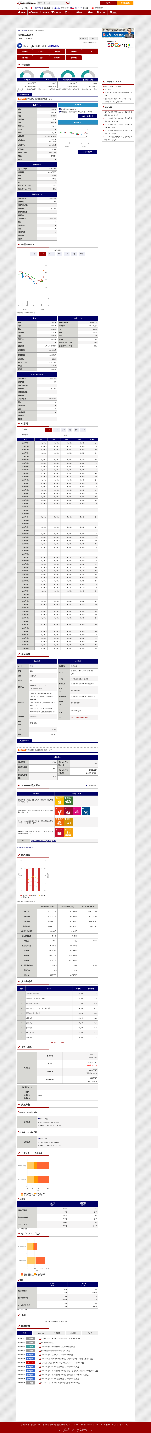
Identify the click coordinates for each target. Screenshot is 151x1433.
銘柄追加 (83, 38)
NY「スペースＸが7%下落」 (114, 102)
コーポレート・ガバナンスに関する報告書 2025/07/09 (58, 1383)
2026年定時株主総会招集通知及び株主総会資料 (55, 1347)
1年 (59, 254)
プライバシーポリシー (73, 1425)
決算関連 (57, 1333)
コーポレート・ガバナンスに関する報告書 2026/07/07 (58, 1339)
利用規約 (62, 1425)
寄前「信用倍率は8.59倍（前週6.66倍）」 (118, 99)
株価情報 (25, 52)
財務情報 (25, 58)
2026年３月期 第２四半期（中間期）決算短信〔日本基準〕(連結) (62, 1375)
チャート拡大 (87, 152)
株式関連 (73, 1333)
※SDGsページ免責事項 (25, 847)
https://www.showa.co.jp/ (79, 717)
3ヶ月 (42, 254)
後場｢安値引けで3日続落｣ (113, 86)
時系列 (57, 52)
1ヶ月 (34, 254)
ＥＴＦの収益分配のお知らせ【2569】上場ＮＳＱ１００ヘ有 (118, 113)
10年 (81, 254)
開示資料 (74, 58)
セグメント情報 (57, 1043)
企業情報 (74, 52)
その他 (89, 1333)
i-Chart (89, 1425)
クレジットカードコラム (122, 1425)
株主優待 (57, 58)
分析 (40, 58)
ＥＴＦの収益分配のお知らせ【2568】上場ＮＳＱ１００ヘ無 (118, 119)
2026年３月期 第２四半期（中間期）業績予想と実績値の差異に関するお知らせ (67, 1371)
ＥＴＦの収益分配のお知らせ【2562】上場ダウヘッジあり (118, 132)
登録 (125, 3)
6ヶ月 (51, 254)
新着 (24, 1333)
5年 (74, 254)
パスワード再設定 (43, 1425)
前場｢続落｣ (108, 89)
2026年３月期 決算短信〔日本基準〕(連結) (54, 1355)
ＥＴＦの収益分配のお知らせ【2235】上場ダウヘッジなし (118, 138)
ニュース (41, 1333)
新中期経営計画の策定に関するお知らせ (53, 1351)
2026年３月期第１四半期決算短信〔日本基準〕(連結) (57, 1379)
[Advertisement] (75, 21)
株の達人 (83, 1425)
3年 (66, 254)
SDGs (90, 52)
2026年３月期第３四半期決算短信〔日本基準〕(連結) (57, 1367)
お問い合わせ (53, 1425)
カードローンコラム (98, 1425)
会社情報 (24, 1425)
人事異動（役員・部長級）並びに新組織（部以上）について (60, 1363)
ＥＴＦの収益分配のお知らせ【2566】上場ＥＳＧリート (118, 126)
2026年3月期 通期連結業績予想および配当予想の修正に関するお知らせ (64, 1359)
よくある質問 (32, 1425)
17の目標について (92, 785)
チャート (41, 52)
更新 (92, 38)
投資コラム (109, 1425)
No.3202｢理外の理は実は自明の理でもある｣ (118, 94)
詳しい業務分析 (87, 116)
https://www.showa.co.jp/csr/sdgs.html (43, 841)
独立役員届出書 (45, 1343)
